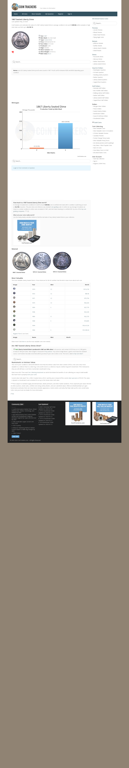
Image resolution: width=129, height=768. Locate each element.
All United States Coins (100, 19)
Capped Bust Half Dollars (100, 100)
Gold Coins (98, 122)
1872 (33, 294)
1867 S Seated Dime (19, 272)
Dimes (94, 55)
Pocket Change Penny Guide (101, 138)
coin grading (54, 207)
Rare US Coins (97, 148)
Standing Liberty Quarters (100, 75)
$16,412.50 (86, 325)
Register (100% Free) (99, 163)
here (23, 341)
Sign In (70, 14)
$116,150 (86, 289)
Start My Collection (98, 159)
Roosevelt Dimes (98, 56)
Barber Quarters (98, 77)
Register (60, 14)
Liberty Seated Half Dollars (101, 98)
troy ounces (48, 351)
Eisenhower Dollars (99, 113)
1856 (33, 330)
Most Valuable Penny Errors (101, 140)
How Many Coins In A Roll (100, 150)
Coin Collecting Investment (35, 372)
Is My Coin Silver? (78, 354)
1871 (33, 298)
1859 (33, 307)
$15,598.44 (86, 330)
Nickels (94, 41)
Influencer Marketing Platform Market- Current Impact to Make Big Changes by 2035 (23, 429)
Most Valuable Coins (99, 128)
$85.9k (87, 294)
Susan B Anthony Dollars (100, 116)
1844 (33, 325)
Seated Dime (48, 40)
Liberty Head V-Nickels (99, 48)
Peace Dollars (97, 109)
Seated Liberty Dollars (99, 111)
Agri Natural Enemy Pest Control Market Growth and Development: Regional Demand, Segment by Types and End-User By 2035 (24, 417)
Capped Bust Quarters (99, 82)
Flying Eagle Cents (98, 37)
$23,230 (86, 312)
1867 (45, 36)
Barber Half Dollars (98, 95)
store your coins (32, 374)
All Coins (24, 14)
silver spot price (73, 378)
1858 (33, 321)
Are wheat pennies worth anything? (103, 143)
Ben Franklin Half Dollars (100, 90)
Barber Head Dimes (99, 61)
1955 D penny (17, 425)
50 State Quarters (98, 72)
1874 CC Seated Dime (39, 272)
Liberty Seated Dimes (99, 64)
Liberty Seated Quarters (100, 79)
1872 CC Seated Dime (59, 272)
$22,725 (86, 316)
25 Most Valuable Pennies (100, 133)
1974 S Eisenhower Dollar (47, 411)
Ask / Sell (15, 436)
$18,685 (86, 321)
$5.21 (49, 54)
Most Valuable (36, 14)
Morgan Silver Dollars (99, 106)
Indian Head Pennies (99, 35)
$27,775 (86, 307)
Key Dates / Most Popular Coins (102, 145)
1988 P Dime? (17, 433)
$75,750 (86, 298)
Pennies (95, 28)
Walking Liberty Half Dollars (101, 93)
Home (16, 14)
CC (51, 289)
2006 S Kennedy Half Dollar (47, 407)
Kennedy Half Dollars (99, 88)
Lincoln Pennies (97, 30)
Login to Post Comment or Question (24, 168)
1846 (33, 312)
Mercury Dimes (97, 59)
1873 (33, 303)
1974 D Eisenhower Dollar (47, 418)
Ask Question (49, 14)
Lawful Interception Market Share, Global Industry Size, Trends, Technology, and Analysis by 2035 (24, 410)
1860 (33, 316)
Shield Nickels (97, 50)
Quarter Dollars (97, 68)
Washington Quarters (99, 70)
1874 (33, 289)
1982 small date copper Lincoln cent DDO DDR (23, 422)
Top (12, 393)
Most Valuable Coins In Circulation (103, 131)
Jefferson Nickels (98, 43)
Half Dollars (96, 86)
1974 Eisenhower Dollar (46, 422)
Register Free (17, 333)
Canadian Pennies (98, 136)
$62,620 (86, 303)
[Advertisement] (86, 5)
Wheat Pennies (97, 32)
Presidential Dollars (99, 118)
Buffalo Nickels (97, 46)
